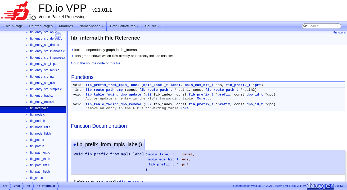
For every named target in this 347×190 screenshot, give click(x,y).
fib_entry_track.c (41, 95)
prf (258, 85)
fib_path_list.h (40, 171)
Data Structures (124, 27)
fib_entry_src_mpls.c (44, 70)
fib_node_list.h (40, 133)
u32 (148, 95)
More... (204, 99)
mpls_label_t (155, 85)
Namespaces (92, 27)
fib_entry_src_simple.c (46, 89)
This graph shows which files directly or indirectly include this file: (122, 56)
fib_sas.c (36, 178)
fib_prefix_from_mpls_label (112, 85)
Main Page (14, 26)
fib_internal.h (39, 108)
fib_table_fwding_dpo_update (113, 95)
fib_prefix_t (238, 85)
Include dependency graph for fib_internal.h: (106, 50)
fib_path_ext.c (40, 152)
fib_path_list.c (39, 165)
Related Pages (41, 26)
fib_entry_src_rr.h (42, 83)
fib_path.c (37, 140)
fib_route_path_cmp (104, 90)
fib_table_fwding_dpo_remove (113, 104)
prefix (224, 95)
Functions (340, 32)
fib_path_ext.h (40, 159)
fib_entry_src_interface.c (47, 51)
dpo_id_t (255, 95)
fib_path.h (37, 146)
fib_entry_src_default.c (46, 38)
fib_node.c (37, 114)
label (175, 85)
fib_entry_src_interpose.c (48, 57)
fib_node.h (37, 121)
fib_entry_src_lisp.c (43, 64)
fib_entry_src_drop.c (44, 45)
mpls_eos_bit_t (199, 85)
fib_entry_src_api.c (43, 32)
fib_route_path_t (155, 90)
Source (153, 27)
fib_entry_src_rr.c (42, 76)
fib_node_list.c (40, 127)
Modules (66, 26)
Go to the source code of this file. (96, 63)
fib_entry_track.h (42, 102)
